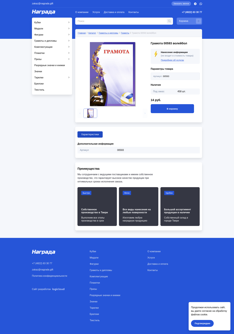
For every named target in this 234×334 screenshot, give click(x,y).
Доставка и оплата (114, 12)
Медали (38, 28)
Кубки (37, 22)
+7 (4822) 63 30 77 (192, 12)
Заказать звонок (181, 3)
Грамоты (125, 33)
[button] (80, 113)
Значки (38, 71)
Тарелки (38, 77)
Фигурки (38, 34)
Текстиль (39, 89)
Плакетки (39, 53)
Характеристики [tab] (90, 134)
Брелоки (39, 83)
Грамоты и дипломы (45, 41)
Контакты (133, 12)
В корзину (172, 108)
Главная (82, 33)
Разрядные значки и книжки (49, 65)
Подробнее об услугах (172, 60)
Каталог (92, 33)
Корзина (190, 21)
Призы (37, 59)
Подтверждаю (202, 323)
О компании (81, 12)
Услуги (96, 12)
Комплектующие (43, 47)
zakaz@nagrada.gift (42, 3)
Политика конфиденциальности (49, 276)
